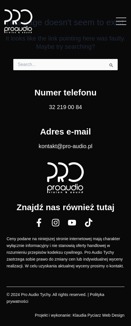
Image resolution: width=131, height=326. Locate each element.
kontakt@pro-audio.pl (65, 146)
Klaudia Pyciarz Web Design (99, 315)
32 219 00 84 (65, 107)
